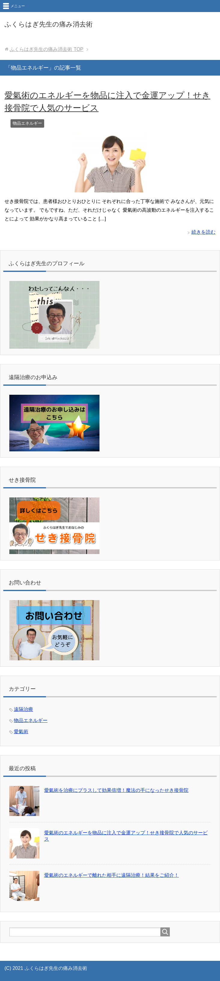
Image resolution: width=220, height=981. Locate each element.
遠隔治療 (23, 709)
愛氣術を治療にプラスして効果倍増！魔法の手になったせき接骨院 (116, 790)
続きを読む (203, 232)
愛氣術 (21, 731)
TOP (46, 49)
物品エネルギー (27, 123)
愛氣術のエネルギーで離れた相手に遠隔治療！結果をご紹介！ (111, 875)
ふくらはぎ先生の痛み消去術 (49, 24)
